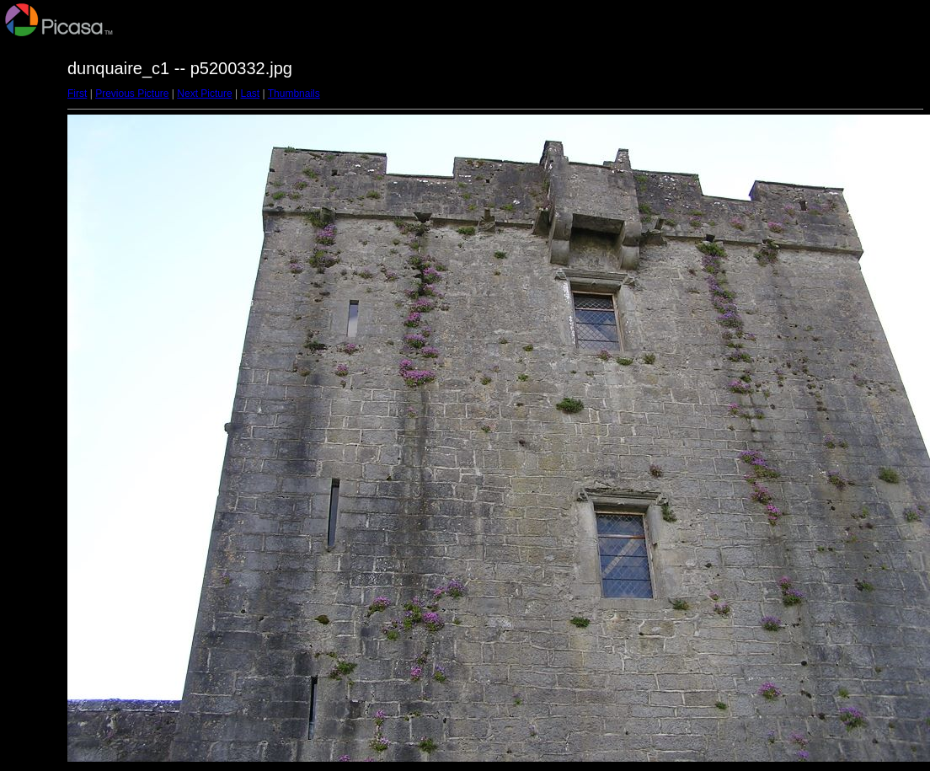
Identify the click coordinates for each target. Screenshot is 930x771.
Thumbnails (294, 93)
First (77, 93)
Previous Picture (131, 93)
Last (249, 93)
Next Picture (204, 93)
